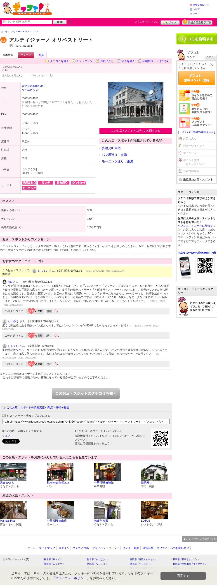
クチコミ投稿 (81, 548)
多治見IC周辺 (111, 148)
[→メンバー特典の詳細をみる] (196, 132)
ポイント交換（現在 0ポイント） (195, 162)
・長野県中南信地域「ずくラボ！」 (189, 563)
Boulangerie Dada (58, 482)
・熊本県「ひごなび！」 (97, 559)
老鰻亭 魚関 (101, 520)
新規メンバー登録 (197, 22)
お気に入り (107, 61)
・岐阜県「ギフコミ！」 (140, 563)
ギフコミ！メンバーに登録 (194, 225)
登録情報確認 (191, 171)
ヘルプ (196, 9)
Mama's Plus (7, 520)
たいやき (13, 321)
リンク (127, 548)
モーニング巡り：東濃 (117, 161)
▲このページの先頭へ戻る (199, 538)
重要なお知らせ (201, 5)
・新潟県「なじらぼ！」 (97, 563)
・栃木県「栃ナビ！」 (53, 559)
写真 (41, 55)
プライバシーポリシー (105, 548)
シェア (6, 435)
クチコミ (26, 55)
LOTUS (145, 520)
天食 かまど (7, 482)
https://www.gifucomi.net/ (197, 252)
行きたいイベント (194, 145)
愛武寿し (146, 482)
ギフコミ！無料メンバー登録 (196, 78)
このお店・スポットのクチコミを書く (86, 393)
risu (10, 281)
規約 (136, 548)
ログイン (170, 22)
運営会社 (148, 548)
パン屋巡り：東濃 (114, 155)
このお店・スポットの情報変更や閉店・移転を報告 (38, 407)
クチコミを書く (59, 61)
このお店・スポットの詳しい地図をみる (135, 130)
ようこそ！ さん (146, 21)
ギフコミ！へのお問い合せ (173, 548)
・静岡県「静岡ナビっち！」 (142, 559)
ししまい (43, 270)
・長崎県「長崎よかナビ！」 (185, 559)
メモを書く (128, 61)
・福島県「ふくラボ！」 (54, 563)
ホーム (196, 13)
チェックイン (84, 61)
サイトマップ (47, 548)
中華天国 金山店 (57, 520)
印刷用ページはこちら (156, 61)
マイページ (190, 153)
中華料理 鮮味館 (104, 482)
